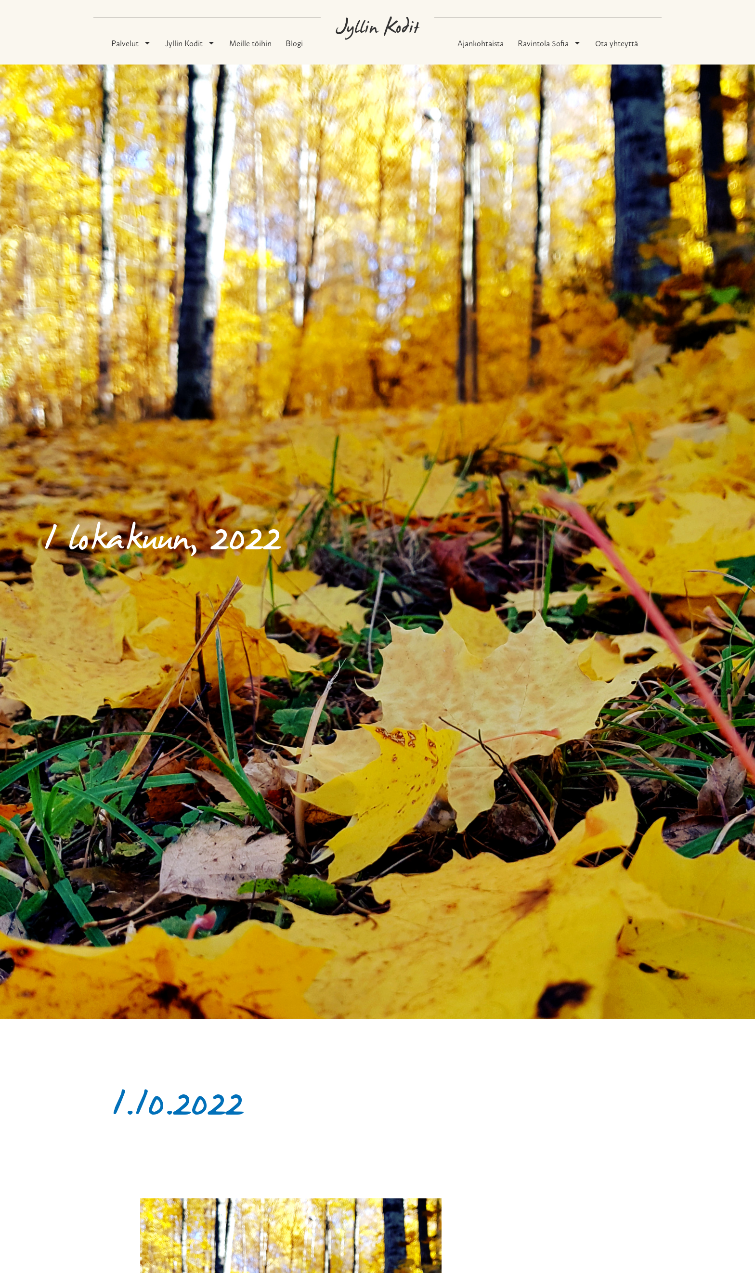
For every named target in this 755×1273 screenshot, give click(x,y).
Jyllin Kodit (190, 43)
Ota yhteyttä (616, 43)
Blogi (294, 43)
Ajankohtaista (480, 43)
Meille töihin (250, 43)
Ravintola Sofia (549, 43)
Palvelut (131, 43)
